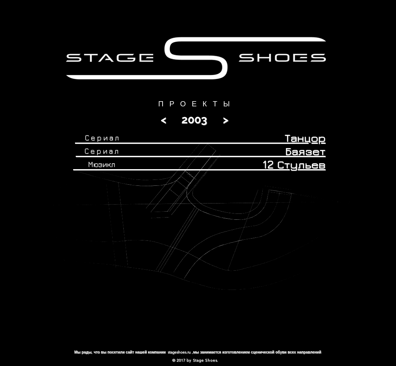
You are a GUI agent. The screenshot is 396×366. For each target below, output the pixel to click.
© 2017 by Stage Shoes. (195, 360)
